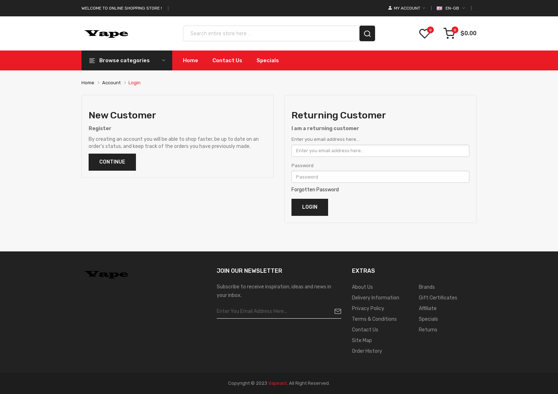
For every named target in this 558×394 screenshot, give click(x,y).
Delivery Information (375, 298)
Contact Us (365, 330)
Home (87, 82)
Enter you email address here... (325, 139)
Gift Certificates (438, 298)
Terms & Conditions (374, 319)
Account (111, 82)
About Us (362, 287)
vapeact (277, 383)
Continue (112, 162)
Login (134, 82)
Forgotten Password (315, 190)
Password (302, 165)
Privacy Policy (368, 308)
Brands (427, 287)
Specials (428, 319)
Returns (428, 330)
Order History (367, 351)
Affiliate (428, 308)
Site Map (362, 340)
